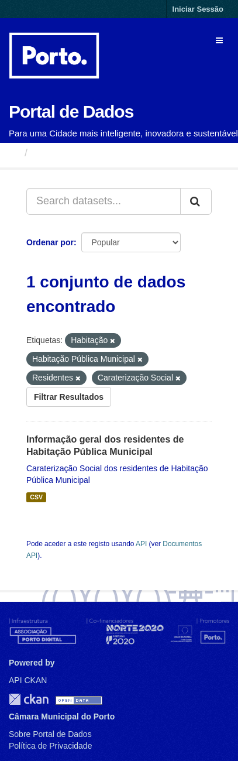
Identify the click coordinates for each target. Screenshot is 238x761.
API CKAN (28, 680)
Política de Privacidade (50, 745)
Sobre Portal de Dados (50, 734)
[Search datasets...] (103, 201)
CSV (36, 497)
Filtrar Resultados (69, 397)
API (141, 544)
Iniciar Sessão (198, 9)
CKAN (29, 699)
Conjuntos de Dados (84, 153)
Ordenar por (50, 242)
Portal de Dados (71, 111)
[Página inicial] (14, 153)
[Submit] (196, 201)
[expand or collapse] (219, 40)
